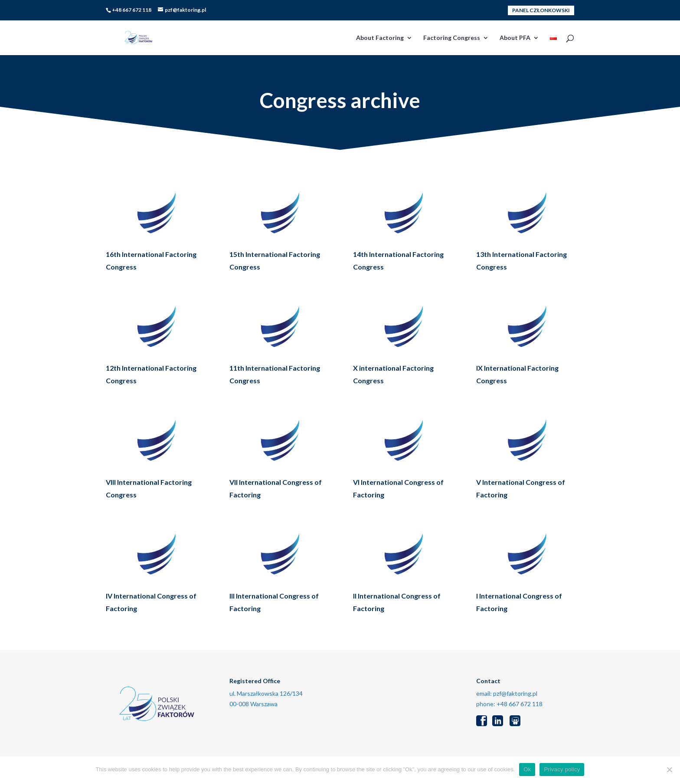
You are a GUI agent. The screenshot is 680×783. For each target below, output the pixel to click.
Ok (527, 769)
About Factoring (380, 38)
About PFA (515, 38)
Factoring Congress (451, 38)
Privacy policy (562, 769)
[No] (669, 769)
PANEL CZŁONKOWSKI (541, 10)
